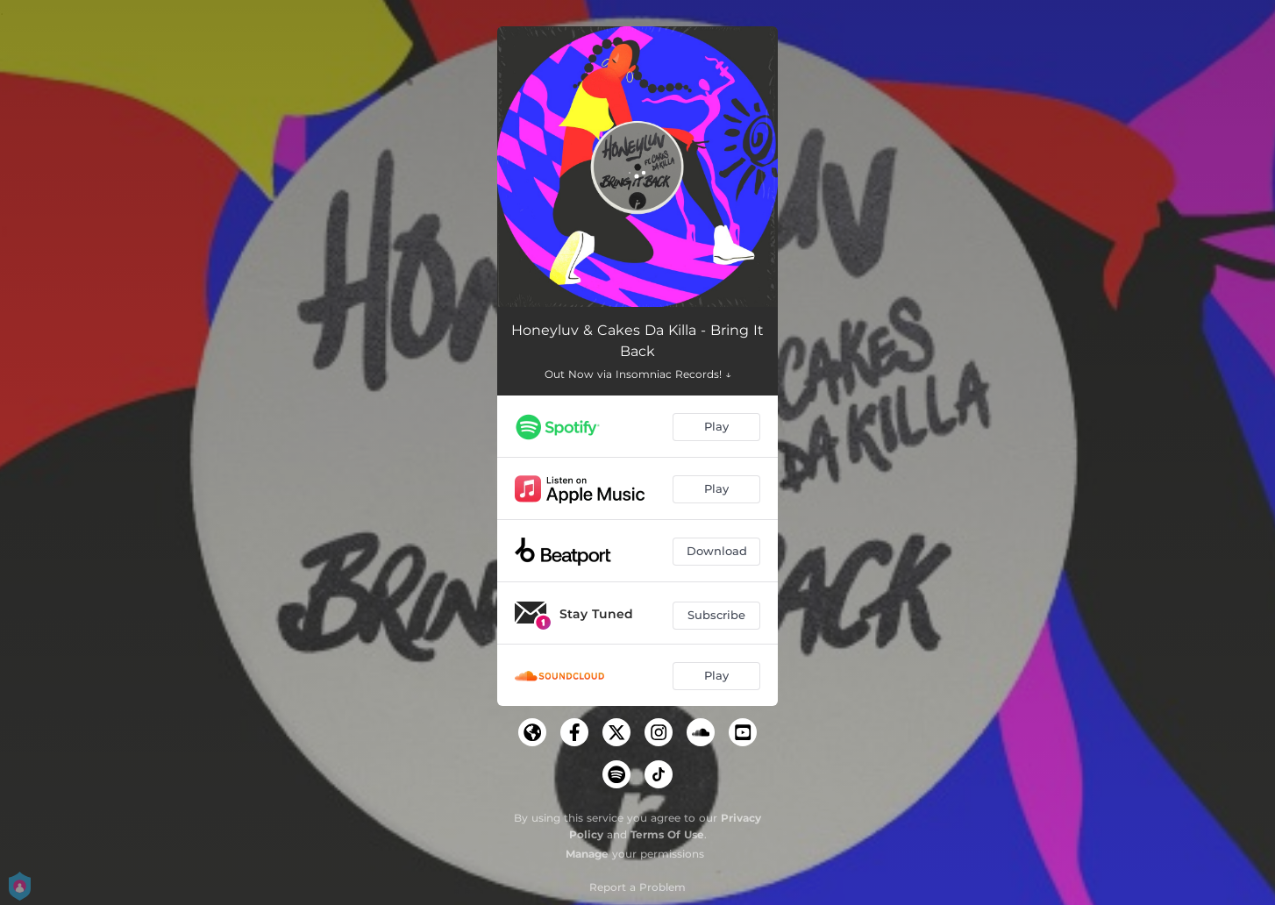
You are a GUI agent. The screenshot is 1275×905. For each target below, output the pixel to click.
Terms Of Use (667, 834)
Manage (587, 853)
